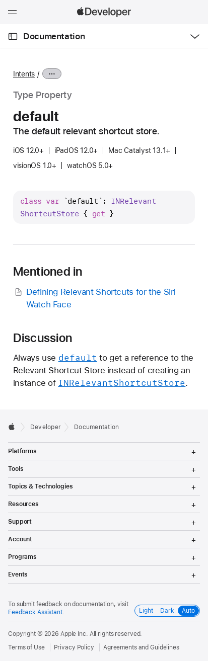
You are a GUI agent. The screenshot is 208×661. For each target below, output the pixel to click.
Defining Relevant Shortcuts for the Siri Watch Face (94, 297)
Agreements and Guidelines (141, 647)
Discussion (42, 338)
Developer (45, 427)
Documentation (54, 36)
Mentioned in (48, 272)
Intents (24, 74)
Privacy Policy (74, 647)
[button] (0, 0)
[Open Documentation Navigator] (13, 36)
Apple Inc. (74, 633)
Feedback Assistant (35, 612)
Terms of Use (26, 647)
